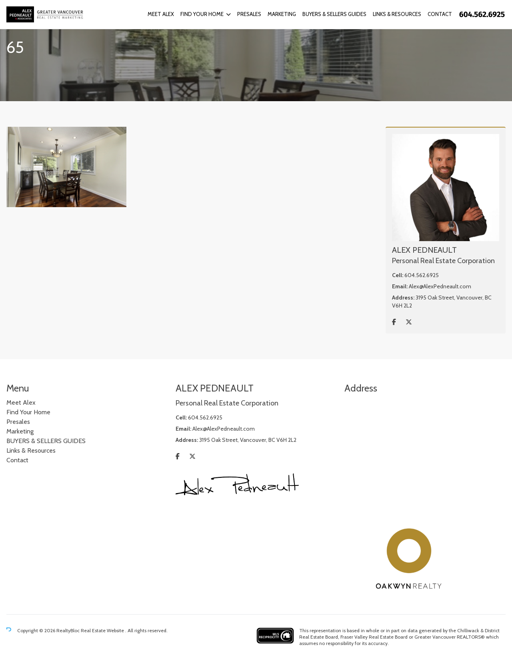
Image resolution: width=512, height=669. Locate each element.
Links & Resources (397, 14)
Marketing (282, 14)
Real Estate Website (103, 630)
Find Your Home (202, 14)
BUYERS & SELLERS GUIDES (334, 14)
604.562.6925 (421, 275)
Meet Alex (161, 14)
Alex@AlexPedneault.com (440, 286)
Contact (440, 14)
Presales (249, 14)
